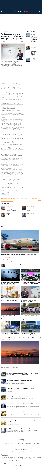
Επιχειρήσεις (6, 443)
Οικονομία (12, 443)
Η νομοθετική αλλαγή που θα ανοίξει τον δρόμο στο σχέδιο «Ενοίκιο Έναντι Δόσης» (11, 192)
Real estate (4, 31)
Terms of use (22, 451)
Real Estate (21, 443)
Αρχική (16, 451)
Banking (17, 443)
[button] (1, 11)
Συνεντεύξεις (28, 443)
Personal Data (30, 451)
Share (23, 41)
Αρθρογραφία (21, 444)
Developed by (21, 449)
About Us (11, 451)
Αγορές (37, 443)
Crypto (33, 443)
